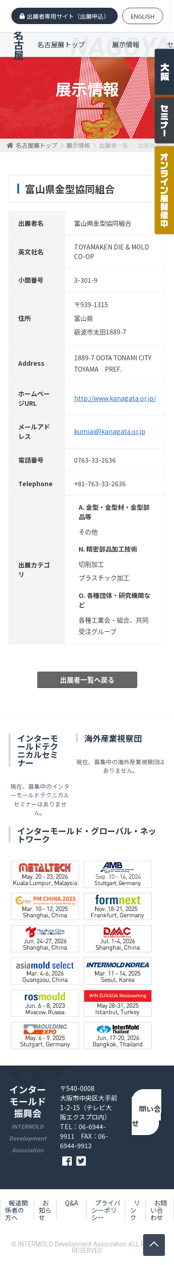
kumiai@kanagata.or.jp (109, 431)
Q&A (71, 1202)
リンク (135, 1210)
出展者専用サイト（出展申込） (68, 16)
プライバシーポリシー (105, 1210)
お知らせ (45, 1210)
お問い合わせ (146, 1113)
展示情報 (125, 44)
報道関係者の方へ (16, 1210)
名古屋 (19, 45)
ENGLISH (142, 16)
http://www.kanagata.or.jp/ (115, 398)
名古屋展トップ (61, 44)
